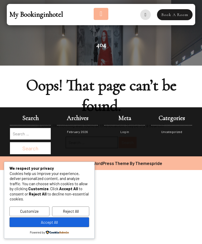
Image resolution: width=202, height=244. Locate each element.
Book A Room (174, 14)
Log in (124, 89)
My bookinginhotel (36, 14)
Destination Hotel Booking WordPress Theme (84, 120)
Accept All (49, 222)
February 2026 (77, 89)
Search (128, 142)
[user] (145, 14)
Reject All (71, 211)
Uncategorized (171, 89)
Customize (29, 211)
